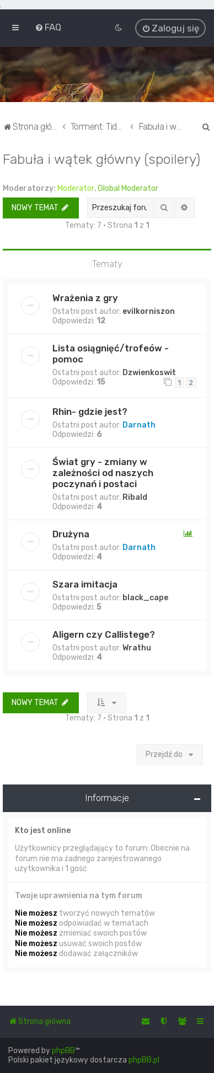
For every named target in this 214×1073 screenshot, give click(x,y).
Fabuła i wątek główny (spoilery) (101, 158)
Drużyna (70, 534)
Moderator (75, 188)
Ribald (134, 497)
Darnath (139, 425)
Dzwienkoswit (149, 372)
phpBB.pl (144, 1060)
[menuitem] (48, 27)
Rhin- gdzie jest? (89, 411)
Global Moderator (128, 188)
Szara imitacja (84, 584)
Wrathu (136, 648)
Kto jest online (43, 830)
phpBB (63, 1050)
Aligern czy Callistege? (103, 634)
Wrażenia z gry (85, 297)
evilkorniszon (148, 311)
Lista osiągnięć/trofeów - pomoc (110, 353)
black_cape (145, 597)
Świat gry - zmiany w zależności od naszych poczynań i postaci (102, 472)
